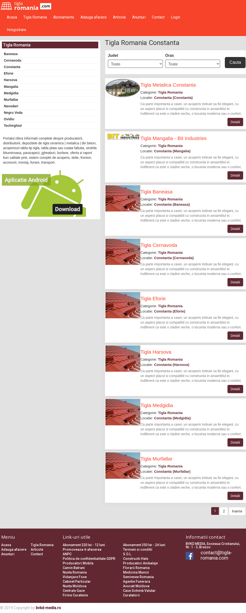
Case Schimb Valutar (139, 590)
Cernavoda (12, 60)
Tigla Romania (35, 17)
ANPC (67, 554)
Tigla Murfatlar (156, 458)
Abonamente (63, 17)
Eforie (8, 73)
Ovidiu (9, 119)
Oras (169, 55)
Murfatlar (11, 100)
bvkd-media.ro (48, 608)
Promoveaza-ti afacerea (82, 549)
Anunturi (139, 17)
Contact (158, 17)
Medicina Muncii (136, 572)
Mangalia (11, 87)
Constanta (12, 67)
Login (175, 17)
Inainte (237, 511)
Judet (113, 55)
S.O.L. (127, 554)
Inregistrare (16, 29)
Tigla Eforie (153, 298)
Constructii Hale (135, 558)
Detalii (235, 122)
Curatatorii (131, 595)
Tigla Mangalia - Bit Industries (173, 138)
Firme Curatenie (75, 595)
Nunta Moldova (74, 586)
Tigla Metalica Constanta (168, 85)
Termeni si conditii (137, 549)
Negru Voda (13, 113)
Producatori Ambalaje (140, 563)
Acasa (12, 17)
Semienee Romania (138, 577)
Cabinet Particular (77, 581)
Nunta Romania (75, 572)
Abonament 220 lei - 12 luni (84, 545)
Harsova (10, 80)
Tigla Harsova (155, 352)
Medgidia (11, 93)
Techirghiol (13, 126)
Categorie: (161, 92)
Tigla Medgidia (156, 405)
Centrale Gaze (74, 590)
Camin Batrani (74, 567)
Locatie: (166, 98)
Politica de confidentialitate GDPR (89, 558)
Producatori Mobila (78, 563)
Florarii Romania (136, 567)
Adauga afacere (93, 17)
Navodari (11, 106)
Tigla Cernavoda (158, 245)
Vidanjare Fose (75, 577)
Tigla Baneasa (156, 191)
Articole (119, 17)
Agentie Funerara (136, 581)
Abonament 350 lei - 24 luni (144, 545)
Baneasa (11, 54)
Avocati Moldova (136, 586)
